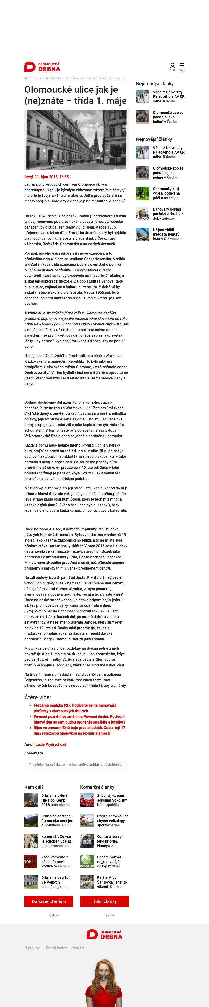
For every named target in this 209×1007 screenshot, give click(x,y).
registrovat (112, 764)
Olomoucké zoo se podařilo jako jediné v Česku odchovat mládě (168, 119)
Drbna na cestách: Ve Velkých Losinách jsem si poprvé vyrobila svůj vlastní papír (56, 886)
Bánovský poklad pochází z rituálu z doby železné (168, 214)
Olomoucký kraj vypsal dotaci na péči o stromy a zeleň (166, 196)
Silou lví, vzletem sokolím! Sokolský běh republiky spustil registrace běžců (112, 804)
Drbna (37, 78)
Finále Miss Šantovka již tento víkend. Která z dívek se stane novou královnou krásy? (112, 888)
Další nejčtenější (49, 901)
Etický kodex (56, 947)
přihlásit (95, 764)
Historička (53, 78)
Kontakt (78, 947)
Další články (104, 901)
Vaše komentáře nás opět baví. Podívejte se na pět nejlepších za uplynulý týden (57, 866)
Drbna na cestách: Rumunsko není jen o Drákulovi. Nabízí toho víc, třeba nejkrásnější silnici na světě (57, 827)
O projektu (33, 947)
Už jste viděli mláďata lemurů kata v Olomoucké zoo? (168, 237)
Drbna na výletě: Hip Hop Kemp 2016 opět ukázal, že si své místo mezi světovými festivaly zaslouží (56, 806)
